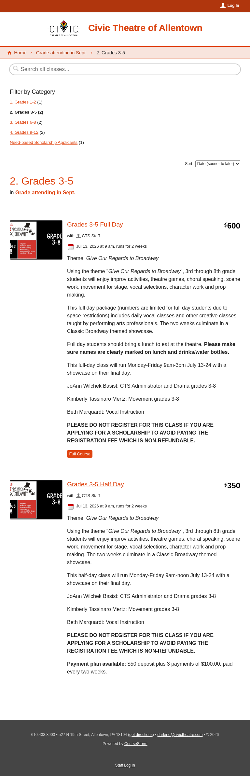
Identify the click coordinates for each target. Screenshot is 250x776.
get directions (140, 734)
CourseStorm (135, 743)
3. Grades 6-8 (23, 122)
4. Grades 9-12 (24, 132)
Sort (188, 163)
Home (20, 52)
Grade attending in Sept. (61, 52)
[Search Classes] (109, 69)
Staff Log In (125, 765)
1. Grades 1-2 (23, 102)
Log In (233, 5)
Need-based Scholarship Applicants (43, 142)
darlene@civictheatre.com (180, 734)
